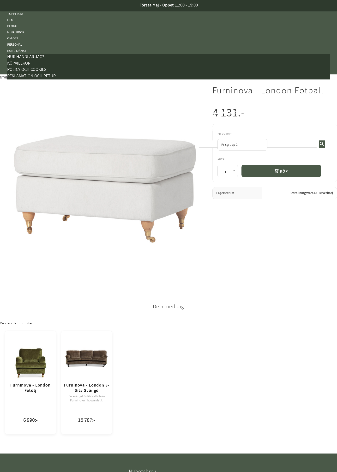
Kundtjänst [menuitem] (16, 50)
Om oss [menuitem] (12, 38)
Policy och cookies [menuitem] (27, 69)
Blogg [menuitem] (12, 26)
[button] (326, 119)
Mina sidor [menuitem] (15, 32)
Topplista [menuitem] (15, 14)
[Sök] (322, 144)
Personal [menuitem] (14, 44)
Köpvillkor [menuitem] (18, 63)
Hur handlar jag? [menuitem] (25, 57)
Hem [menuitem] (10, 20)
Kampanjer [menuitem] (15, 82)
